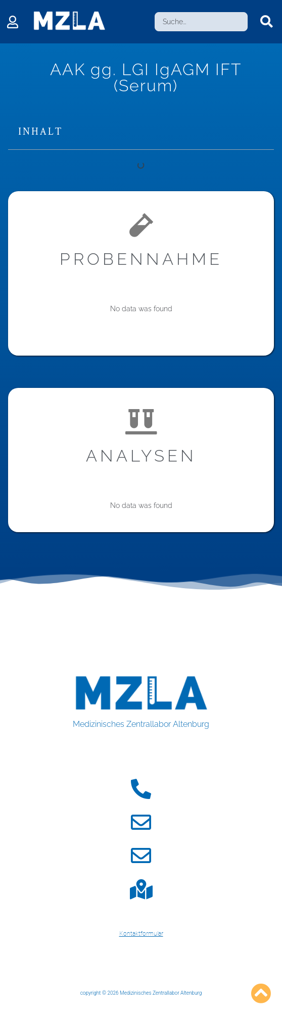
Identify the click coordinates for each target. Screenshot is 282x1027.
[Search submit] (267, 21)
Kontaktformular (141, 933)
